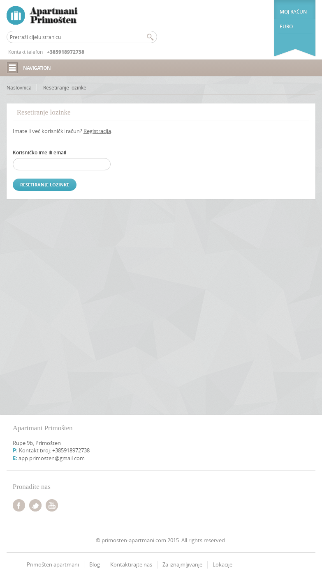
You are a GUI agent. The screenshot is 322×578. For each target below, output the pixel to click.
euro (286, 26)
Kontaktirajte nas (131, 564)
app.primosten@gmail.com (52, 458)
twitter (35, 505)
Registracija (97, 131)
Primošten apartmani (53, 564)
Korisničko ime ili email (39, 152)
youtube (52, 505)
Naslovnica (19, 87)
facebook (19, 505)
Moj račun (293, 11)
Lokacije (222, 564)
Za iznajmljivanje (182, 564)
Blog (94, 564)
